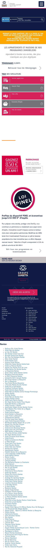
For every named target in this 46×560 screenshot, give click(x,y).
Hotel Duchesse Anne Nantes (14, 436)
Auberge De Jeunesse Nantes (14, 478)
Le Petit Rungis (10, 442)
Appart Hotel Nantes (12, 490)
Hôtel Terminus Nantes (12, 426)
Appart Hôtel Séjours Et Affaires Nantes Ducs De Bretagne (24, 507)
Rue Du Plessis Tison (12, 541)
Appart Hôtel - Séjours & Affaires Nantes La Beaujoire (23, 510)
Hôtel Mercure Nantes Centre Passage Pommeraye (21, 392)
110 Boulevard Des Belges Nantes (16, 509)
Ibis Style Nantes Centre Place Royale (17, 402)
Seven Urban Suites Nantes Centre (16, 373)
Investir (14, 19)
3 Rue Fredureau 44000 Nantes (15, 454)
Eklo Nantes (9, 517)
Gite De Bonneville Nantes (14, 495)
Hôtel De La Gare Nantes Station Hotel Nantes (20, 500)
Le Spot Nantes (10, 486)
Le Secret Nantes (10, 459)
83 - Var (28, 324)
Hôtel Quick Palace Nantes (14, 471)
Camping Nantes (10, 460)
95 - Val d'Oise (30, 331)
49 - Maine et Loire (31, 319)
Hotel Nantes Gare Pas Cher (14, 479)
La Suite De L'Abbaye (12, 521)
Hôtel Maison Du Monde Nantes (15, 369)
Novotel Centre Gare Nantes (14, 355)
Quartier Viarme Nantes (12, 543)
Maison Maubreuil (11, 538)
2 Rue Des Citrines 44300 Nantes (16, 433)
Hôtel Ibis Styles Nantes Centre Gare (17, 364)
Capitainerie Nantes (11, 514)
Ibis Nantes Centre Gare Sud (14, 354)
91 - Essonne (29, 326)
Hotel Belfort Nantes (12, 455)
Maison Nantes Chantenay (13, 533)
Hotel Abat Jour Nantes (13, 447)
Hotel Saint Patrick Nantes (14, 400)
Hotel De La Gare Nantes (13, 502)
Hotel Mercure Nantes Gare (14, 397)
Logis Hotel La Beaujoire (13, 416)
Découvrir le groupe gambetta (18, 153)
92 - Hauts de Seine (31, 327)
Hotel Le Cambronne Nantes (14, 440)
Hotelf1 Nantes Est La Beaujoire (15, 452)
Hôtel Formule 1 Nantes (13, 405)
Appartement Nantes (12, 450)
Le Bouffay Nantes (11, 485)
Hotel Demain (9, 464)
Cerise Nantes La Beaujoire (14, 414)
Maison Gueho (9, 457)
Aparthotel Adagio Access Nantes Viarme (18, 407)
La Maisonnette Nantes (12, 529)
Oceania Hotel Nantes (12, 362)
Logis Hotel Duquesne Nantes (15, 421)
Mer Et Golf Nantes (11, 467)
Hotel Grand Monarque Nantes (15, 428)
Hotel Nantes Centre (11, 476)
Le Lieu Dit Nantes (11, 352)
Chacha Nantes (10, 512)
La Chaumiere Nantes (12, 371)
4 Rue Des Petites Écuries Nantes (16, 385)
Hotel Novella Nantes (12, 445)
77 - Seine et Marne (31, 320)
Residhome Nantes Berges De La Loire (17, 423)
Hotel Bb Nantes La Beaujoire (15, 404)
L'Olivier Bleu (9, 522)
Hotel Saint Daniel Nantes (13, 481)
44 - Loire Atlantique (31, 317)
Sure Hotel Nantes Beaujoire (14, 383)
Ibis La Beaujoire (10, 381)
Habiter (6, 19)
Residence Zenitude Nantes (14, 374)
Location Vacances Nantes (13, 483)
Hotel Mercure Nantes (12, 350)
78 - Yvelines (29, 322)
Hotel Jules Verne (11, 545)
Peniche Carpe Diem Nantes (14, 419)
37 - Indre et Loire (31, 315)
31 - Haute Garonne (31, 314)
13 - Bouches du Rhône (32, 312)
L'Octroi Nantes (10, 536)
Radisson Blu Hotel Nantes (14, 349)
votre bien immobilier (30, 19)
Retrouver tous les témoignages (25, 68)
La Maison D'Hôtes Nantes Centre (16, 497)
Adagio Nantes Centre (12, 398)
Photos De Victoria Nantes (14, 474)
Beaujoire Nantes (10, 488)
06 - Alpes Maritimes (31, 310)
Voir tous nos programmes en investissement (24, 251)
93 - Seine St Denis (31, 329)
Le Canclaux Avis (10, 505)
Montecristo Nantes (11, 448)
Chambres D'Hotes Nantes (13, 491)
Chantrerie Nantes (11, 504)
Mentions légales (19, 339)
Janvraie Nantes (10, 498)
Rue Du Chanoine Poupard (13, 547)
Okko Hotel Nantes (11, 359)
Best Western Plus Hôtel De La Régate (17, 409)
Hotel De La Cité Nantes (13, 386)
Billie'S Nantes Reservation (14, 466)
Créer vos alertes (24, 292)
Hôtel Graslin (9, 438)
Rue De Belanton (10, 540)
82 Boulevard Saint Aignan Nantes (16, 535)
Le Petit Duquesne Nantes (13, 376)
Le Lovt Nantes (10, 469)
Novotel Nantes (10, 395)
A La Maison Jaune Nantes (13, 493)
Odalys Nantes (9, 393)
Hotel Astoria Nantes (12, 412)
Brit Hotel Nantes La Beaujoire (15, 380)
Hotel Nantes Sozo (11, 361)
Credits (12, 339)
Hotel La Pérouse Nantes (13, 366)
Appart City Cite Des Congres (14, 424)
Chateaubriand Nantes (12, 417)
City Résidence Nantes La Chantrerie (17, 462)
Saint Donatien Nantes (12, 516)
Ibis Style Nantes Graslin (13, 435)
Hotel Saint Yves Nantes (13, 443)
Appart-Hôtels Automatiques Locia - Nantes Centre (22, 528)
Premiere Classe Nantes (12, 524)
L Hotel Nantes (10, 411)
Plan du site (7, 339)
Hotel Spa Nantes (11, 473)
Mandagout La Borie (11, 531)
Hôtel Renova (9, 519)
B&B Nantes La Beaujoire (13, 431)
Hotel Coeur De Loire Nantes (14, 429)
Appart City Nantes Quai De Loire (16, 367)
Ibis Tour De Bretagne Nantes (15, 357)
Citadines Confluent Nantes (14, 388)
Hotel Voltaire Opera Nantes (14, 390)
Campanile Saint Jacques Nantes (15, 378)
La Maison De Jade (11, 526)
